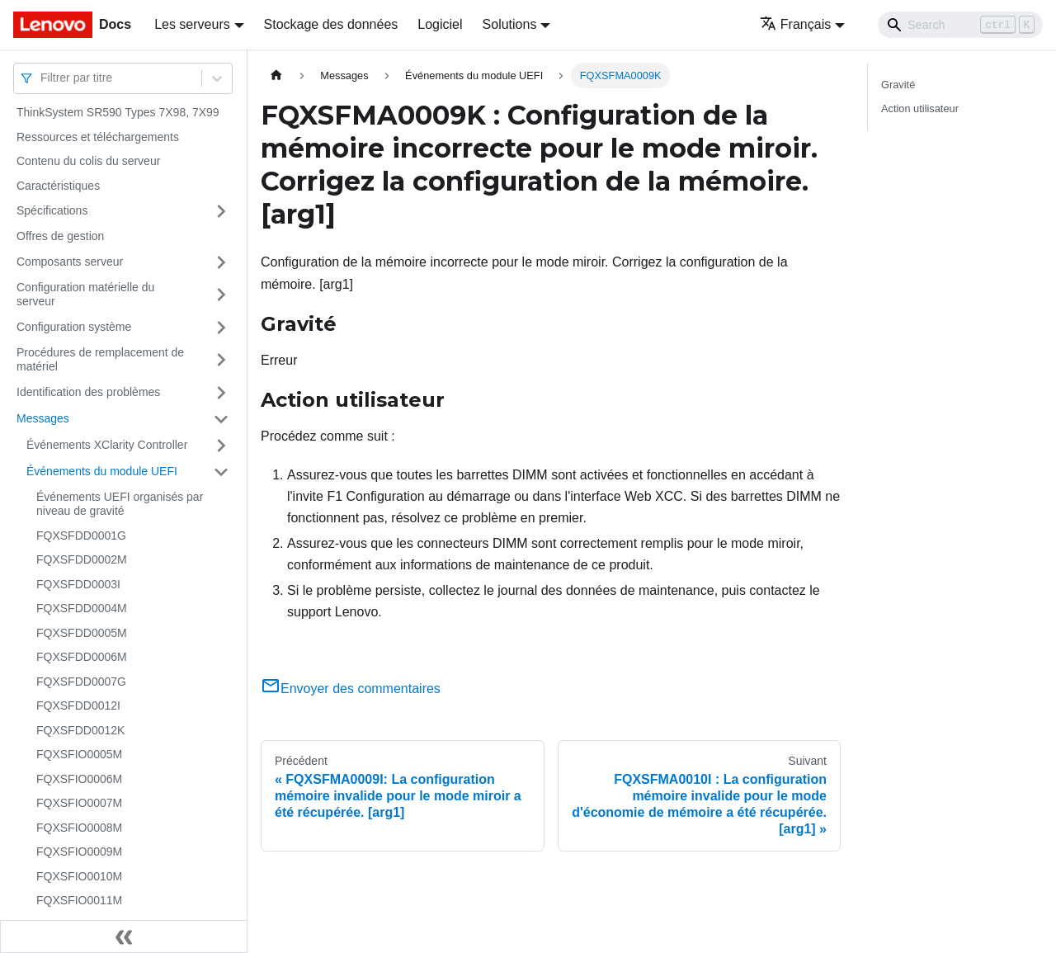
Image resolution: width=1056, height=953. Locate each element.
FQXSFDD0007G (81, 681)
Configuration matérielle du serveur (85, 295)
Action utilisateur (920, 108)
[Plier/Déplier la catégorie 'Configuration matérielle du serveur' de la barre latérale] (221, 295)
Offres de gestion (60, 236)
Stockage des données (331, 24)
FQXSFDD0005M (81, 632)
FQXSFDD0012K (80, 730)
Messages (42, 418)
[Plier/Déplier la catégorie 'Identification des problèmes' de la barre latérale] (221, 393)
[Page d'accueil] (276, 75)
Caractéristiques (58, 185)
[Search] (960, 25)
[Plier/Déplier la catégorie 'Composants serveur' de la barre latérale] (221, 262)
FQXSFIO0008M (79, 827)
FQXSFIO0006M (79, 779)
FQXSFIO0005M (79, 754)
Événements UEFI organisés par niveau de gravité (119, 504)
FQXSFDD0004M (81, 608)
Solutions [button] (510, 24)
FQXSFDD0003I (78, 584)
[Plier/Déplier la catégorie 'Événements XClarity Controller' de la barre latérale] (221, 445)
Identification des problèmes (88, 392)
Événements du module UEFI (101, 471)
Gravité (898, 84)
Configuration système (73, 326)
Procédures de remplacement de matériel (100, 360)
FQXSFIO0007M (79, 802)
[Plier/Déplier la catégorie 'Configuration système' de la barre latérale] (221, 327)
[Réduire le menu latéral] (124, 936)
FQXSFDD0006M (81, 656)
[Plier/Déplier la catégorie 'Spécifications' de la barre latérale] (221, 211)
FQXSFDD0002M (81, 559)
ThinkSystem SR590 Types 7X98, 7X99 (117, 112)
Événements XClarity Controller (106, 444)
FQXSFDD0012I (78, 705)
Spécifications (51, 210)
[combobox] (42, 77)
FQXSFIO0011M (79, 900)
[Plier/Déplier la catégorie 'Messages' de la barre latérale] (221, 419)
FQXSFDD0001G (81, 535)
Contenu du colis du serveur (88, 160)
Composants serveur (69, 261)
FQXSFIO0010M (79, 876)
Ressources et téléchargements (97, 137)
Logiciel (439, 24)
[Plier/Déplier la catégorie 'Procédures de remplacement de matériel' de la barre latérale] (221, 360)
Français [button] (795, 24)
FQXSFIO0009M (79, 851)
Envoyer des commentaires (351, 689)
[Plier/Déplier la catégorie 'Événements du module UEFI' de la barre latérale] (221, 472)
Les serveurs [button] (192, 24)
